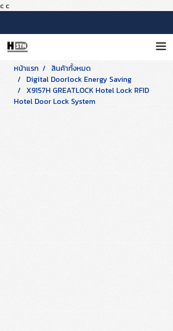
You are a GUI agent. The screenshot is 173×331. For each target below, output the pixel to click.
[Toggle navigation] (161, 47)
